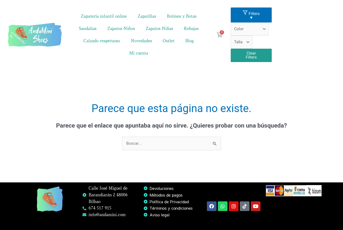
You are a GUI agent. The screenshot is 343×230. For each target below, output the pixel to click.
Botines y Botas (181, 16)
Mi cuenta (138, 53)
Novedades (141, 41)
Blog (189, 41)
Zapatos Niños (121, 28)
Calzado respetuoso (101, 41)
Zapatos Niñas (159, 28)
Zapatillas (147, 16)
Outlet (168, 41)
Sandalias (87, 28)
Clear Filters (251, 55)
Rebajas (191, 28)
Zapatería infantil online (104, 16)
